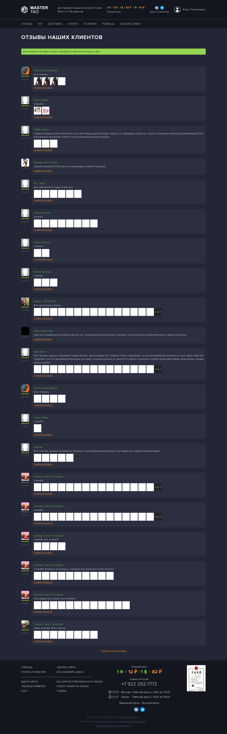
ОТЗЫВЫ (26, 23)
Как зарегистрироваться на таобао (80, 681)
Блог (24, 691)
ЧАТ (40, 23)
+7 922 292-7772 (139, 684)
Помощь (108, 23)
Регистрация (198, 9)
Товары (61, 691)
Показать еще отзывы (113, 650)
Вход (186, 9)
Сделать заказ (130, 23)
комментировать (43, 87)
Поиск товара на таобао (73, 686)
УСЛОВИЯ (90, 23)
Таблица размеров (33, 686)
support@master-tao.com (132, 721)
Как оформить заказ (70, 672)
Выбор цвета (29, 681)
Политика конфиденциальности (113, 725)
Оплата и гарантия (33, 672)
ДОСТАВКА (55, 23)
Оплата (73, 23)
